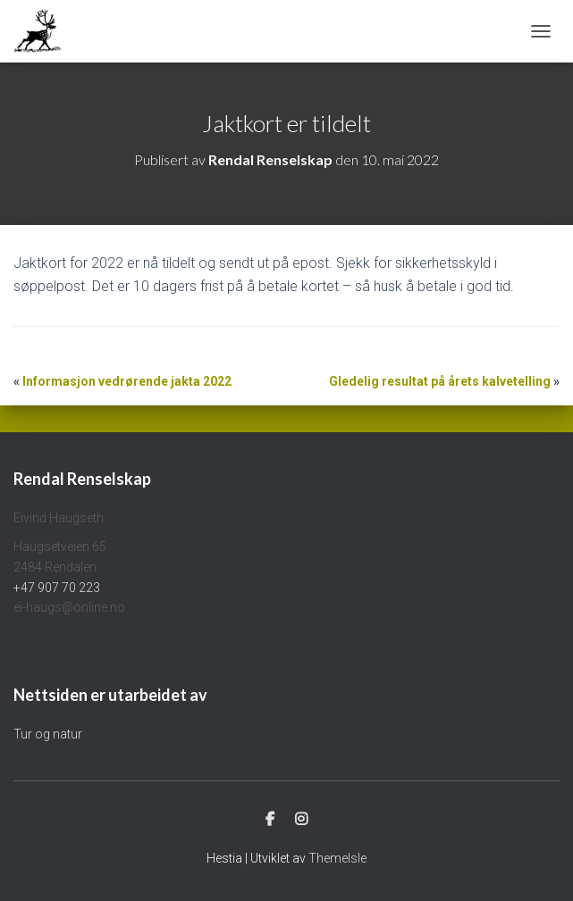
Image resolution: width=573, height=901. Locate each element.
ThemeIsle (337, 858)
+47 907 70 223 (56, 587)
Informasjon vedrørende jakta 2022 (127, 381)
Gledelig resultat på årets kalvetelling (440, 381)
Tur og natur (47, 734)
